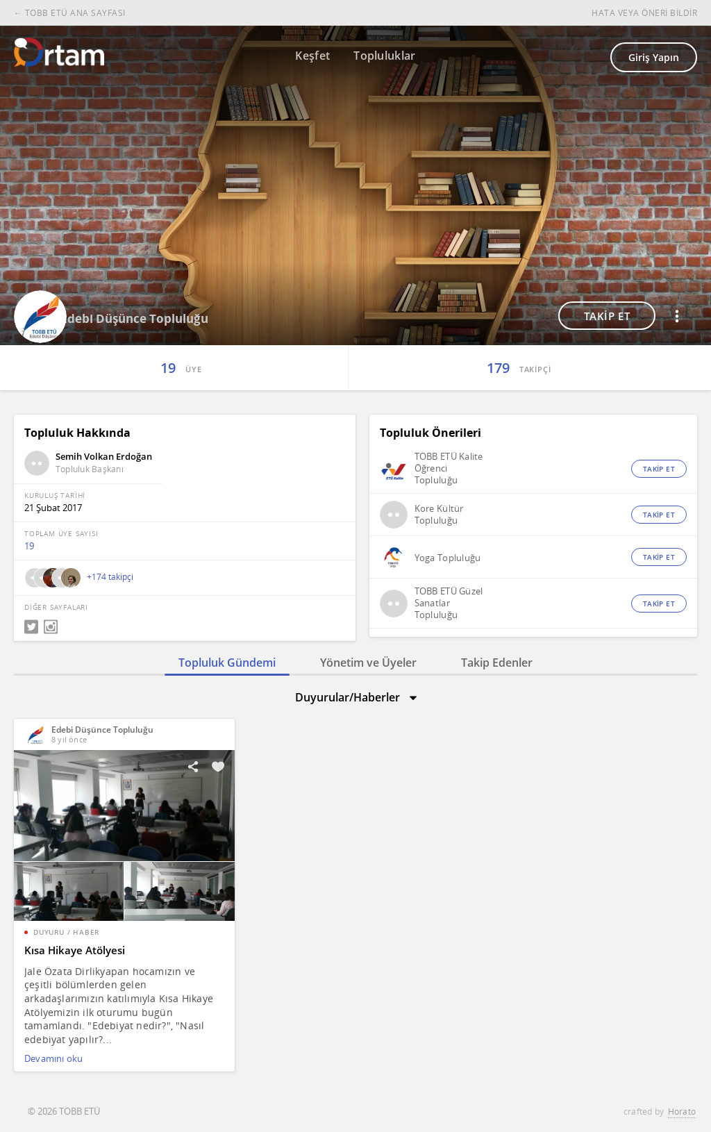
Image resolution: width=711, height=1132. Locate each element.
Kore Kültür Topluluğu (439, 514)
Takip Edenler (497, 662)
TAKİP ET (607, 316)
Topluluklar (384, 55)
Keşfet (312, 55)
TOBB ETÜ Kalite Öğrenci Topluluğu (449, 468)
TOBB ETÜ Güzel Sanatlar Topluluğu (449, 603)
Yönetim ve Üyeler (368, 662)
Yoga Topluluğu (448, 558)
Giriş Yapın (653, 57)
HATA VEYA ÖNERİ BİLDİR (644, 13)
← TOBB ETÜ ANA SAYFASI (70, 13)
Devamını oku (53, 1058)
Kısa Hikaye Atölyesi (74, 950)
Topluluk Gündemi (227, 662)
